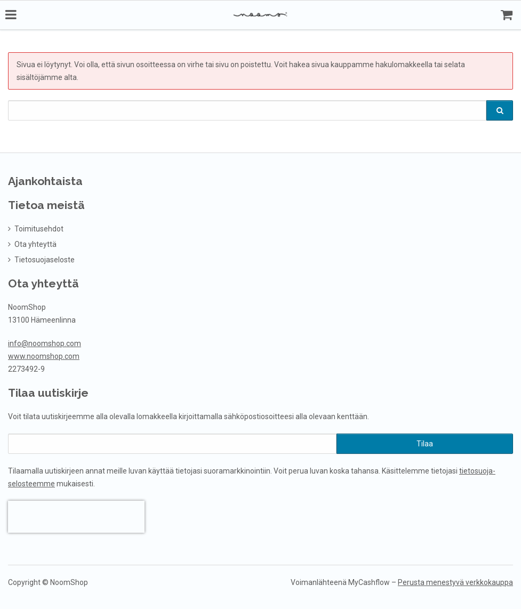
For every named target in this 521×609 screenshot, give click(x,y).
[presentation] (76, 516)
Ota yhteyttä (35, 243)
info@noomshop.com (44, 342)
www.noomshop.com (43, 355)
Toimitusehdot (38, 227)
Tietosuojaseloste (44, 258)
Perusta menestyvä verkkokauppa (455, 581)
